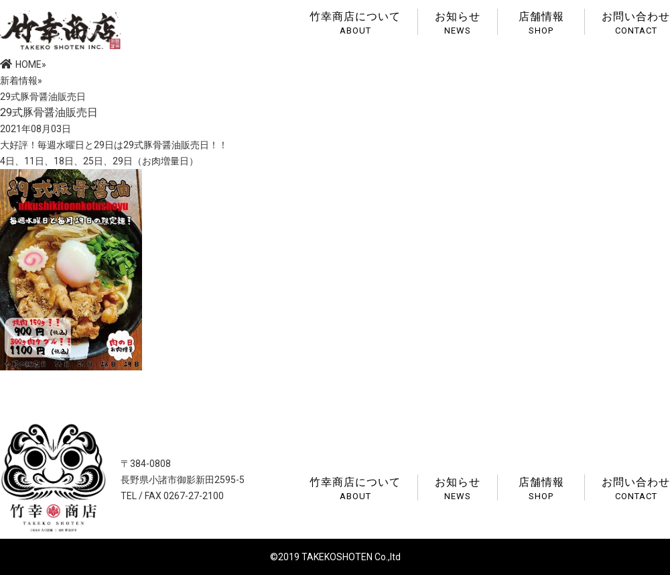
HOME (21, 64)
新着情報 (19, 80)
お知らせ (457, 22)
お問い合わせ (636, 22)
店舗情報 (541, 22)
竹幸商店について (355, 22)
